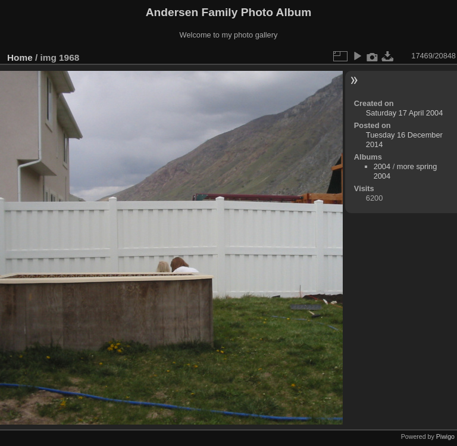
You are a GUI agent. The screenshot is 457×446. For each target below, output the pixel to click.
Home (20, 57)
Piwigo (445, 436)
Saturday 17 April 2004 (404, 112)
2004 (382, 166)
